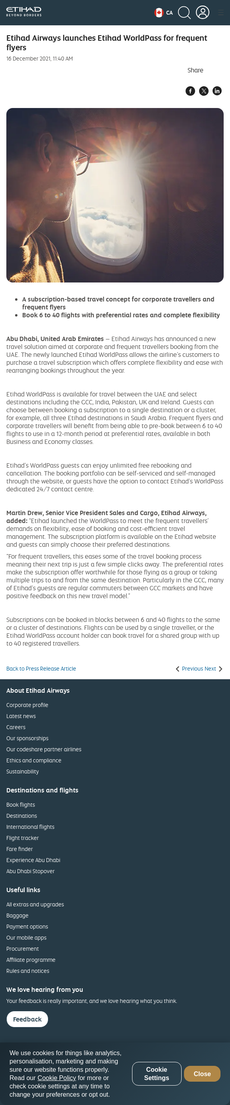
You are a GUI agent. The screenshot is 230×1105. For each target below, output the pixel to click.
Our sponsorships (27, 738)
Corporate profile (27, 705)
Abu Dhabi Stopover (30, 871)
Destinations (21, 815)
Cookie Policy (57, 1078)
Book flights (20, 804)
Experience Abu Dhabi (33, 860)
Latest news (21, 716)
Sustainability (22, 771)
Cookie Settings (156, 1073)
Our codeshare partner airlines (43, 749)
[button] (163, 12)
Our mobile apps (26, 937)
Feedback (27, 1019)
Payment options (27, 926)
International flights (30, 826)
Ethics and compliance (33, 760)
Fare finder (19, 849)
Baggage (17, 915)
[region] (115, 1073)
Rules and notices (27, 970)
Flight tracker (22, 838)
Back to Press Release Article (41, 668)
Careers (15, 727)
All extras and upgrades (35, 904)
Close (202, 1074)
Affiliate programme (31, 959)
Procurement (22, 948)
